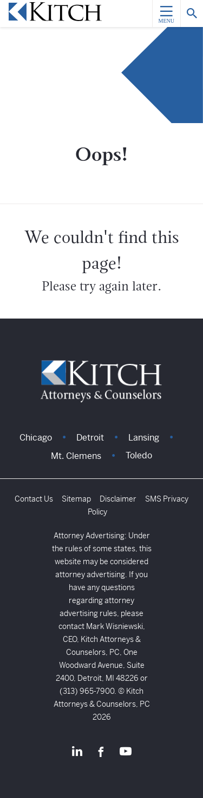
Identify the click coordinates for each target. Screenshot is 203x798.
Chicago (35, 437)
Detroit (90, 437)
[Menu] (166, 13)
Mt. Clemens (76, 456)
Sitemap (76, 499)
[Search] (191, 13)
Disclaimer (118, 499)
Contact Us (34, 499)
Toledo (139, 455)
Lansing (143, 437)
